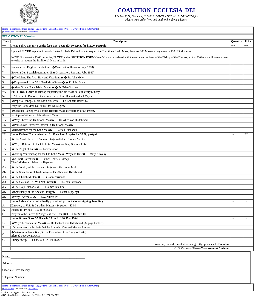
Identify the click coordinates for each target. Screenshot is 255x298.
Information (15, 28)
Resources (33, 31)
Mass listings (28, 28)
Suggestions (41, 28)
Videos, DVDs (71, 28)
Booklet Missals (56, 28)
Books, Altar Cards (89, 28)
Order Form (8, 31)
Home (5, 28)
